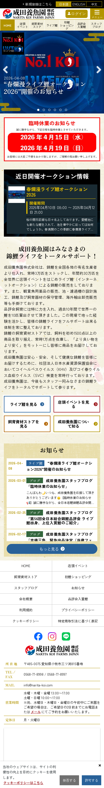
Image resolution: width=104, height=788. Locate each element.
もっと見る (49, 549)
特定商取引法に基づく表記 (78, 620)
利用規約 (25, 609)
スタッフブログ (25, 587)
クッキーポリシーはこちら (23, 782)
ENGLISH (78, 4)
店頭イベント (78, 565)
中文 (94, 4)
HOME (25, 565)
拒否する (69, 780)
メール (36, 711)
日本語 (63, 4)
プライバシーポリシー (78, 609)
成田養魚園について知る (73, 424)
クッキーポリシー (25, 620)
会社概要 (25, 598)
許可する (91, 780)
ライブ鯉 (51, 25)
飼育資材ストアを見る (23, 424)
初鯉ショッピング (78, 576)
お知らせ (78, 587)
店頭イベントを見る (73, 404)
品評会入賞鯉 (78, 598)
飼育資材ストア (25, 576)
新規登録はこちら (38, 4)
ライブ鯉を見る (23, 404)
